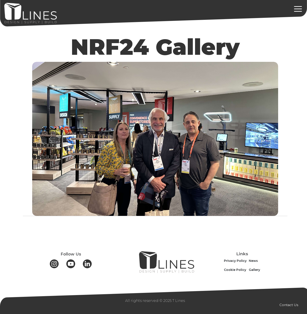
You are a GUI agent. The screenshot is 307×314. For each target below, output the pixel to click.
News (253, 261)
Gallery (254, 270)
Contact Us (288, 305)
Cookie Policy (235, 270)
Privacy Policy (235, 261)
